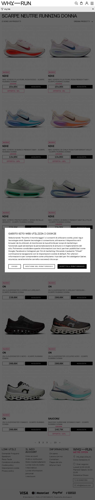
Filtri (7, 9)
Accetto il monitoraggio (72, 266)
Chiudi (14, 266)
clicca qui (54, 259)
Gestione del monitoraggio (39, 266)
